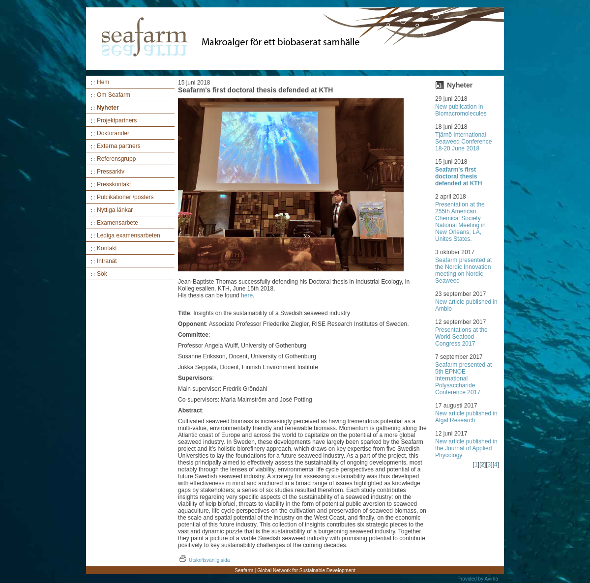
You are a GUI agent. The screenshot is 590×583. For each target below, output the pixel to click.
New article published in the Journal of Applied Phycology (466, 448)
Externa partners (119, 146)
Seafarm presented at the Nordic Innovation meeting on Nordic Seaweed (463, 270)
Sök (102, 273)
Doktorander (113, 133)
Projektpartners (117, 120)
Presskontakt (114, 184)
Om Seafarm (113, 94)
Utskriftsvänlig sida (204, 560)
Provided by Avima (477, 579)
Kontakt (107, 248)
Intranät (107, 261)
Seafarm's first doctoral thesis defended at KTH (458, 176)
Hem (103, 82)
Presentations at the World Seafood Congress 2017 (461, 336)
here (247, 295)
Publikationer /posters (125, 197)
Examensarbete (117, 222)
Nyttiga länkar (115, 209)
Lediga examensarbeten (128, 235)
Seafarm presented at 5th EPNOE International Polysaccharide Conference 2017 (463, 378)
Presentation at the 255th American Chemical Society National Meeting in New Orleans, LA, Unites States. (460, 221)
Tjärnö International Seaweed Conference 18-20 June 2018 (463, 141)
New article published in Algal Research (466, 417)
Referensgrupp (116, 158)
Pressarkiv (110, 171)
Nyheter (108, 107)
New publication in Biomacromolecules (461, 110)
